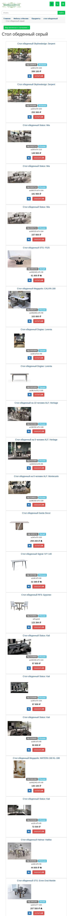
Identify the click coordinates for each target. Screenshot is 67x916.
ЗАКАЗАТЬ (39, 158)
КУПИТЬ (39, 76)
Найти (61, 13)
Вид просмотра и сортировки (17, 27)
